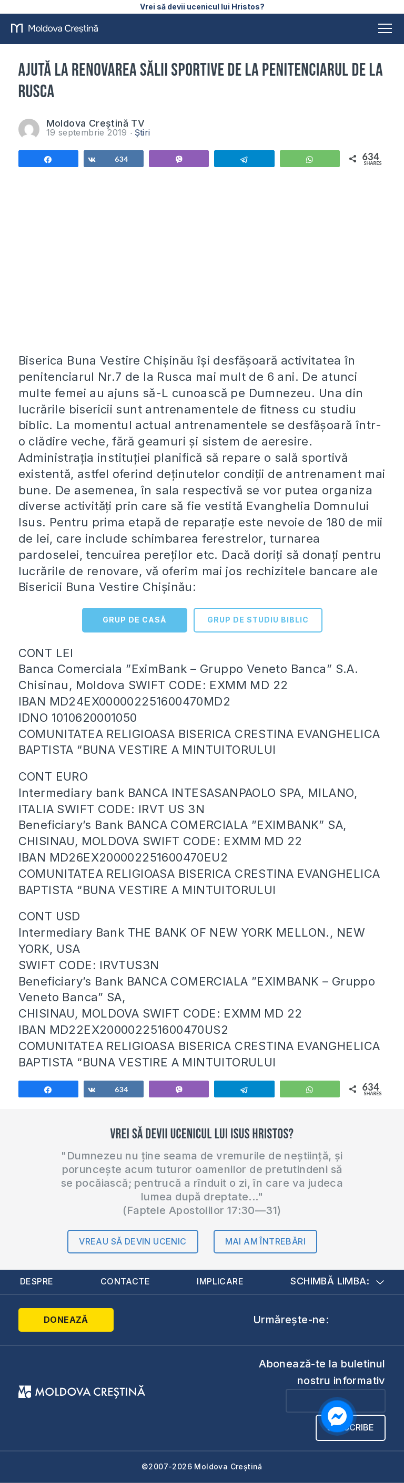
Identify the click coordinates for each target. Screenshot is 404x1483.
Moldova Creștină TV (95, 123)
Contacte (125, 1281)
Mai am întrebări (265, 1241)
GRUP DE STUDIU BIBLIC (258, 619)
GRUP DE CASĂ (134, 619)
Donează (60, 1319)
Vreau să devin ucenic (132, 1241)
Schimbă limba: (337, 1281)
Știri (142, 132)
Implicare (220, 1281)
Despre (36, 1281)
